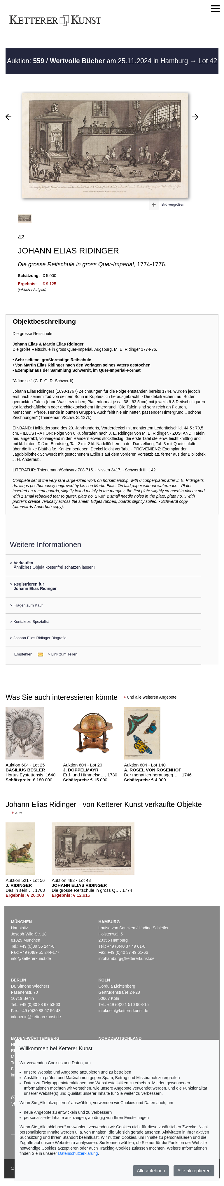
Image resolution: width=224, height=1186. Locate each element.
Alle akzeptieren (194, 1170)
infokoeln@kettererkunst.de (123, 1010)
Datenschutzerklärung (78, 1153)
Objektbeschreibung (44, 321)
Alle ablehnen (151, 1170)
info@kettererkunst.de (31, 958)
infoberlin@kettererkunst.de (36, 1016)
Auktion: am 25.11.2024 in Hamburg (98, 61)
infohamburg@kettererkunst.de (126, 958)
